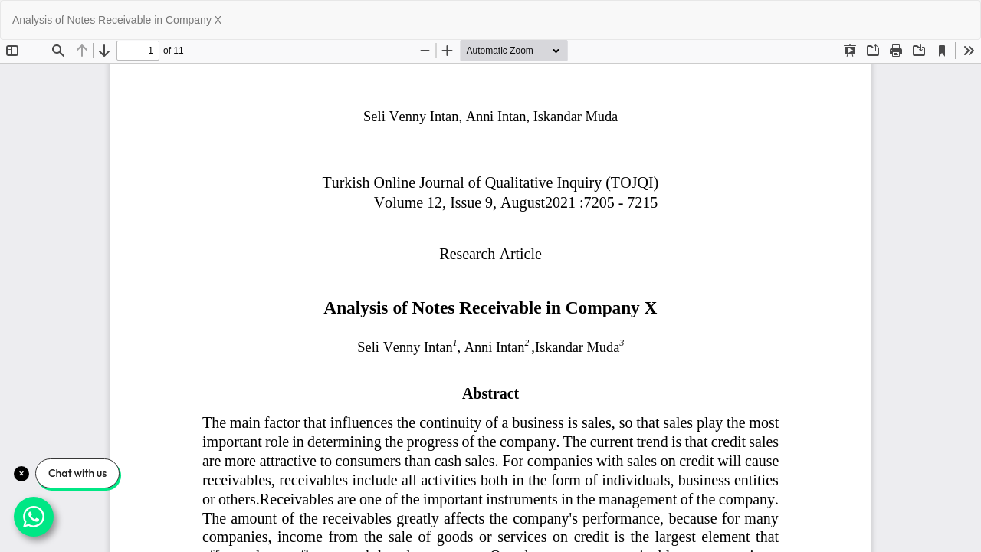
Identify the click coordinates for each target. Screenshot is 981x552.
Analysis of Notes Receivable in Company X (116, 20)
